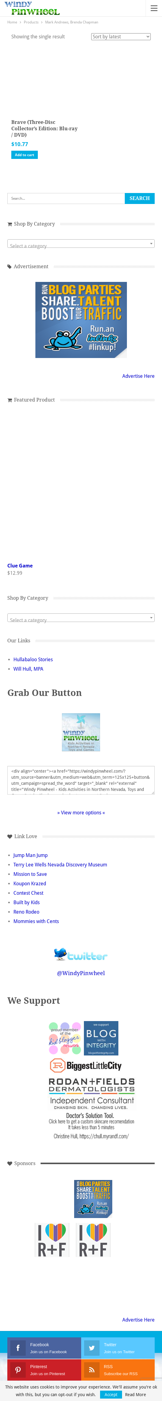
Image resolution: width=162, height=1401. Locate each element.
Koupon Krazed (29, 884)
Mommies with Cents (36, 921)
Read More (135, 1394)
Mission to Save (30, 874)
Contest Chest (28, 893)
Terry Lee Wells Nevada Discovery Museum (60, 865)
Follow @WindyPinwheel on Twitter (81, 950)
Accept (111, 1394)
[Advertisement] (52, 1199)
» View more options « (81, 813)
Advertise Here (138, 376)
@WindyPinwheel (81, 973)
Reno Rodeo (26, 912)
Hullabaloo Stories (33, 659)
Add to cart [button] (24, 155)
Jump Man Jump (30, 855)
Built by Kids (26, 902)
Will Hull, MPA (28, 669)
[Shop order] (121, 36)
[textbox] (81, 246)
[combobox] (81, 243)
